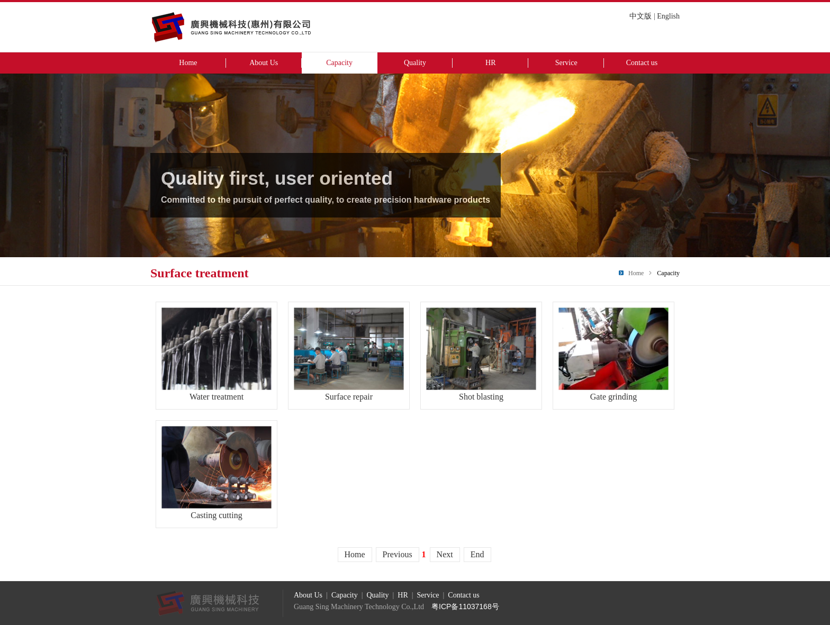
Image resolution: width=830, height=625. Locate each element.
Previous (397, 554)
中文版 (640, 16)
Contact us (642, 63)
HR (490, 63)
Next (445, 554)
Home (188, 63)
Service (566, 63)
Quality (415, 63)
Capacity (339, 63)
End (477, 554)
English (668, 16)
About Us (263, 63)
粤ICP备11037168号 (465, 606)
